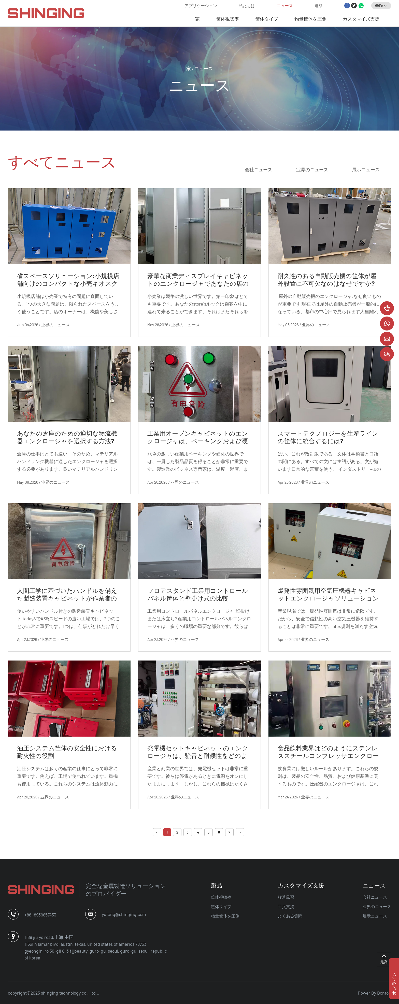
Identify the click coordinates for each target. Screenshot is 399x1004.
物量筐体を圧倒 (310, 19)
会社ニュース (258, 169)
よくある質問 (290, 915)
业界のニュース (312, 169)
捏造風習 (286, 897)
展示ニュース (366, 169)
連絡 (319, 6)
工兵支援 (286, 906)
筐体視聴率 (227, 19)
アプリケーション (200, 6)
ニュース (285, 6)
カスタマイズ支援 (361, 19)
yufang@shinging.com (124, 914)
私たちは (247, 6)
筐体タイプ (266, 19)
